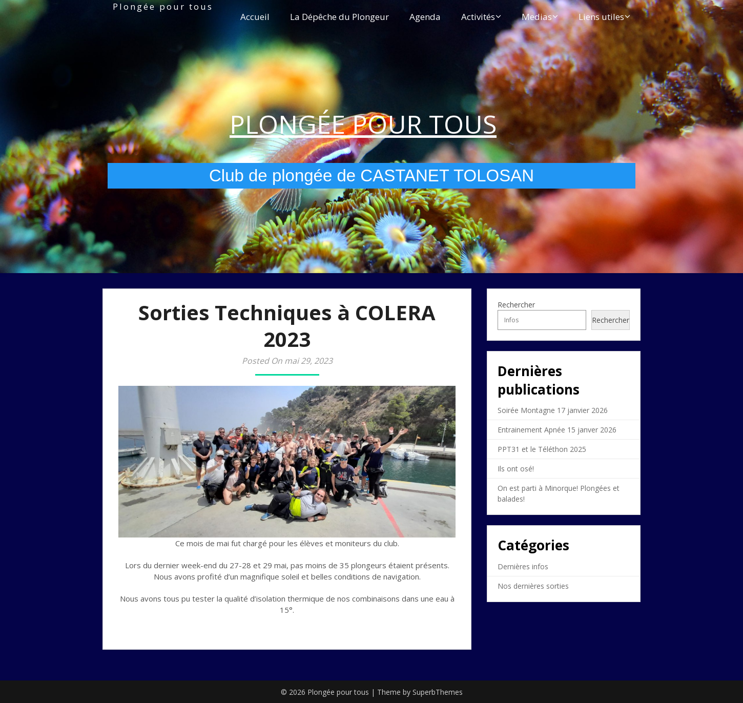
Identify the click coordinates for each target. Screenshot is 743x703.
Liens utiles (601, 17)
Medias (537, 17)
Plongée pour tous (163, 6)
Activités (478, 17)
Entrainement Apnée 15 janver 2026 (557, 430)
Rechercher (516, 304)
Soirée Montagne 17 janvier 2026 (553, 410)
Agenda (425, 17)
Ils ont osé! (516, 468)
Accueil (255, 17)
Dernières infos (523, 566)
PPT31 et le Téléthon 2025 (542, 449)
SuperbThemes (437, 692)
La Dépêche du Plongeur (339, 17)
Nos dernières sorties (533, 586)
